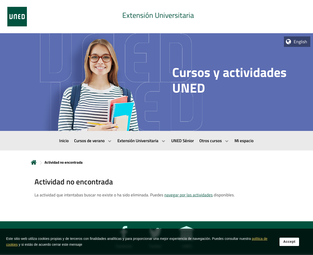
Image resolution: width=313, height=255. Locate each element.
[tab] (156, 16)
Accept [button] (289, 242)
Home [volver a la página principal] (34, 162)
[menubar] (156, 141)
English (300, 41)
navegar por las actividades (188, 195)
